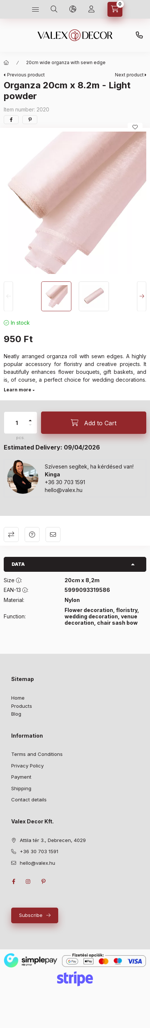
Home (18, 698)
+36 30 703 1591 (139, 35)
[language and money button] (72, 9)
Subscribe (31, 915)
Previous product (26, 75)
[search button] (54, 9)
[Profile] (91, 9)
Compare (11, 534)
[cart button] (114, 9)
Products (21, 706)
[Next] (141, 296)
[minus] (30, 425)
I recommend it (53, 534)
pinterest (43, 881)
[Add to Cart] (93, 422)
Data (18, 564)
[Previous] (8, 296)
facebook (13, 881)
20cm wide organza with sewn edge (66, 62)
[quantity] (16, 422)
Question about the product (32, 534)
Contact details (29, 799)
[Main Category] (6, 62)
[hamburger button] (35, 9)
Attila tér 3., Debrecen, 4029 (53, 840)
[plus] (30, 420)
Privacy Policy (27, 766)
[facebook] (11, 119)
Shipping (21, 788)
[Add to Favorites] (135, 127)
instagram (28, 881)
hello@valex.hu (63, 490)
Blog (16, 714)
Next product (129, 75)
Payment (21, 777)
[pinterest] (29, 119)
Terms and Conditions (37, 754)
